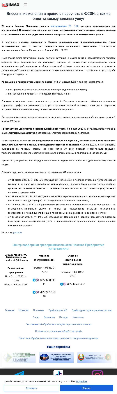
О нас (36, 317)
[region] (58, 384)
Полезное (38, 310)
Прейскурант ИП (57, 310)
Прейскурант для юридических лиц (92, 310)
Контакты (78, 317)
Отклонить (31, 388)
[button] (26, 5)
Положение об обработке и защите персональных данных (59, 324)
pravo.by (17, 232)
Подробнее (81, 381)
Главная (9, 310)
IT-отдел (63, 317)
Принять (86, 388)
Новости (23, 310)
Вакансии (49, 317)
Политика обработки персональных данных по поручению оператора (58, 338)
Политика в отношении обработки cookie (58, 331)
